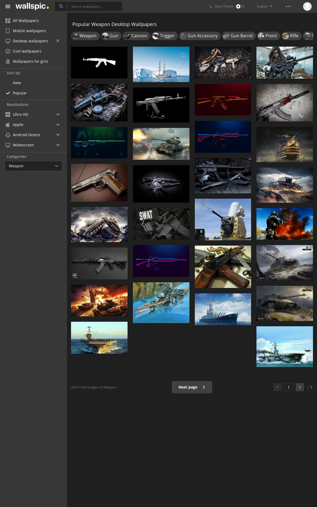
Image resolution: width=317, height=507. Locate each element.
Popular (20, 92)
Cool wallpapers (23, 51)
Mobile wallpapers (25, 30)
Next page (192, 387)
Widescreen (19, 144)
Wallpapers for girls (26, 61)
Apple (14, 124)
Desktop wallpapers (32, 40)
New (17, 82)
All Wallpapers (22, 20)
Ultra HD (16, 114)
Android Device (22, 135)
